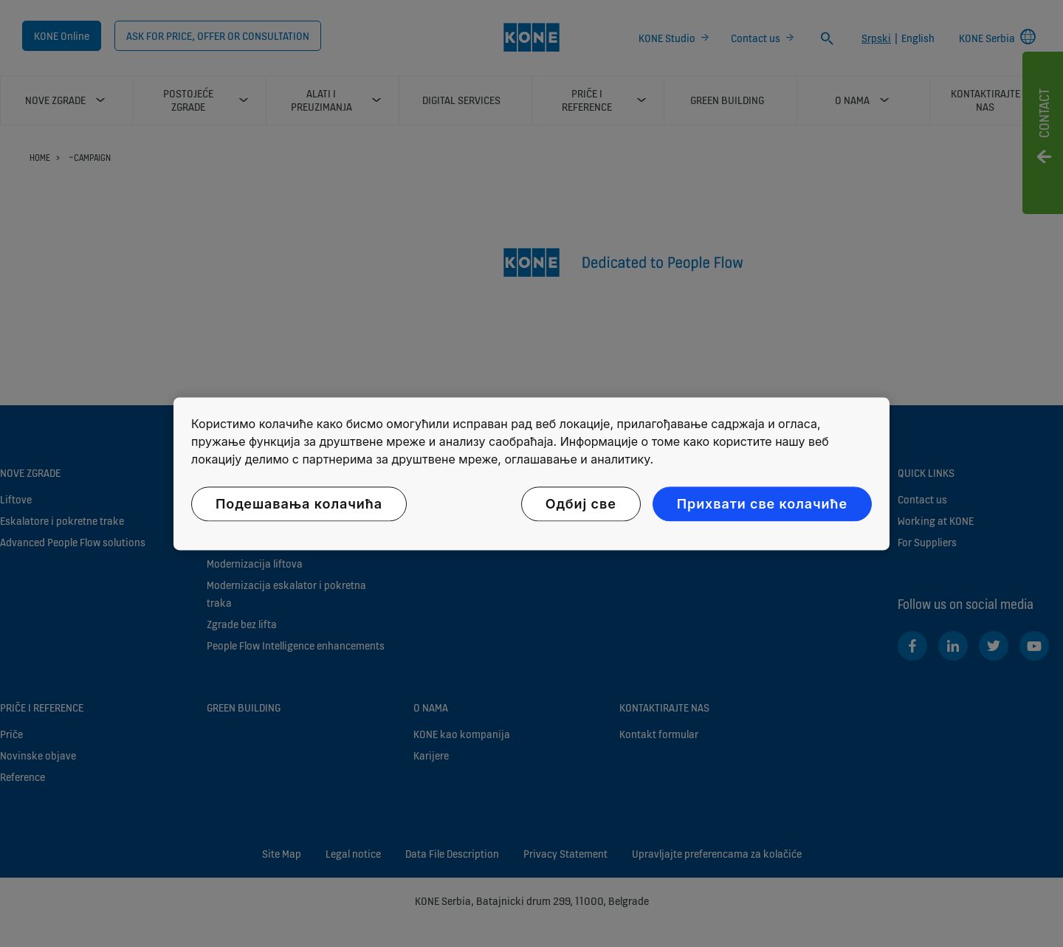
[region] (531, 473)
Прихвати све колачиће (762, 504)
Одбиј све (581, 504)
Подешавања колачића (299, 504)
